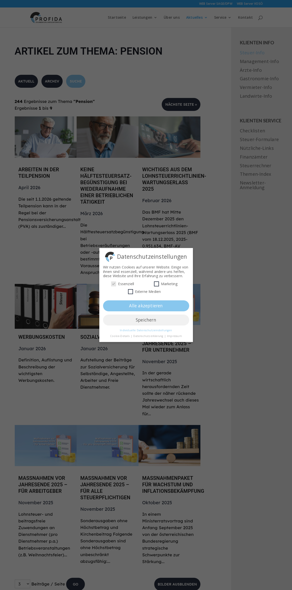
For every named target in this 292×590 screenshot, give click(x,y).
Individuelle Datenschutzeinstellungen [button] (146, 329)
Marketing (166, 282)
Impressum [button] (174, 335)
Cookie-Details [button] (120, 335)
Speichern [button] (146, 319)
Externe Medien (144, 290)
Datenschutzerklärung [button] (148, 335)
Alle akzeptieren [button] (146, 305)
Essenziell (122, 282)
